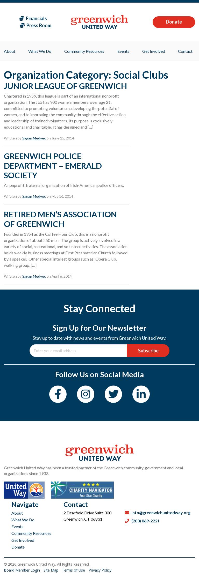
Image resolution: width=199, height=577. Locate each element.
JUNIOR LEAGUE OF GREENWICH (65, 86)
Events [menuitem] (123, 51)
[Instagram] (85, 394)
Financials (33, 18)
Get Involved (22, 540)
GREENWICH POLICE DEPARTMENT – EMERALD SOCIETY (53, 165)
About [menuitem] (9, 51)
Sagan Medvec (34, 138)
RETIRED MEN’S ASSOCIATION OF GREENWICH (60, 219)
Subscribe (148, 350)
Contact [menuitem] (185, 51)
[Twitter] (113, 394)
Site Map (51, 570)
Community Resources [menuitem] (84, 51)
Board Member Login (22, 570)
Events (17, 526)
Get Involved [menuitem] (153, 51)
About (17, 513)
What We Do (22, 519)
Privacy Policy (100, 570)
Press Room (35, 25)
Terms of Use (74, 570)
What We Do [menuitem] (39, 51)
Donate (174, 22)
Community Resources (31, 533)
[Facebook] (58, 394)
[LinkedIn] (141, 394)
